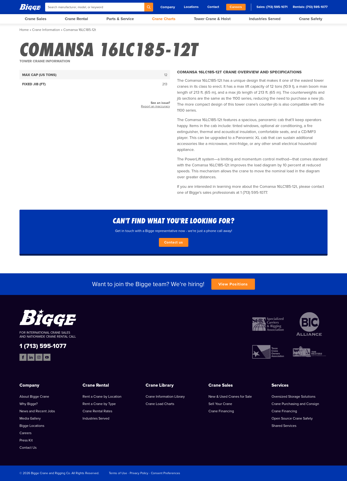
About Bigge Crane (34, 396)
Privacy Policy (139, 473)
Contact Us (28, 447)
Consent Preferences (165, 473)
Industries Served (265, 18)
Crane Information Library (165, 396)
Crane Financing (221, 411)
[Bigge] (30, 7)
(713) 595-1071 (276, 7)
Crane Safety (310, 18)
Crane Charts (163, 18)
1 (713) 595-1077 (42, 345)
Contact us (173, 242)
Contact (213, 7)
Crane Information (46, 30)
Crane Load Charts (160, 404)
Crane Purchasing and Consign (295, 404)
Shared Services (284, 426)
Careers (236, 7)
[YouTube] (46, 357)
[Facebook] (23, 357)
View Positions (233, 284)
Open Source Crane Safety (292, 418)
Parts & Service (120, 18)
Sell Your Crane (220, 404)
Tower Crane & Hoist (212, 18)
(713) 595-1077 (317, 7)
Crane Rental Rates (97, 411)
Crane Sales (35, 18)
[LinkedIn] (31, 357)
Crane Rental (76, 18)
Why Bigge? (28, 404)
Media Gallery (30, 418)
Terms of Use (118, 473)
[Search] (148, 7)
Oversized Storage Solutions (293, 396)
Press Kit (26, 440)
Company (167, 7)
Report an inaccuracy (155, 106)
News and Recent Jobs (37, 411)
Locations (191, 7)
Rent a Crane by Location (102, 396)
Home (24, 30)
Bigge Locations (31, 426)
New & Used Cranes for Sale (230, 396)
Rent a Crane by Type (99, 404)
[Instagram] (38, 357)
